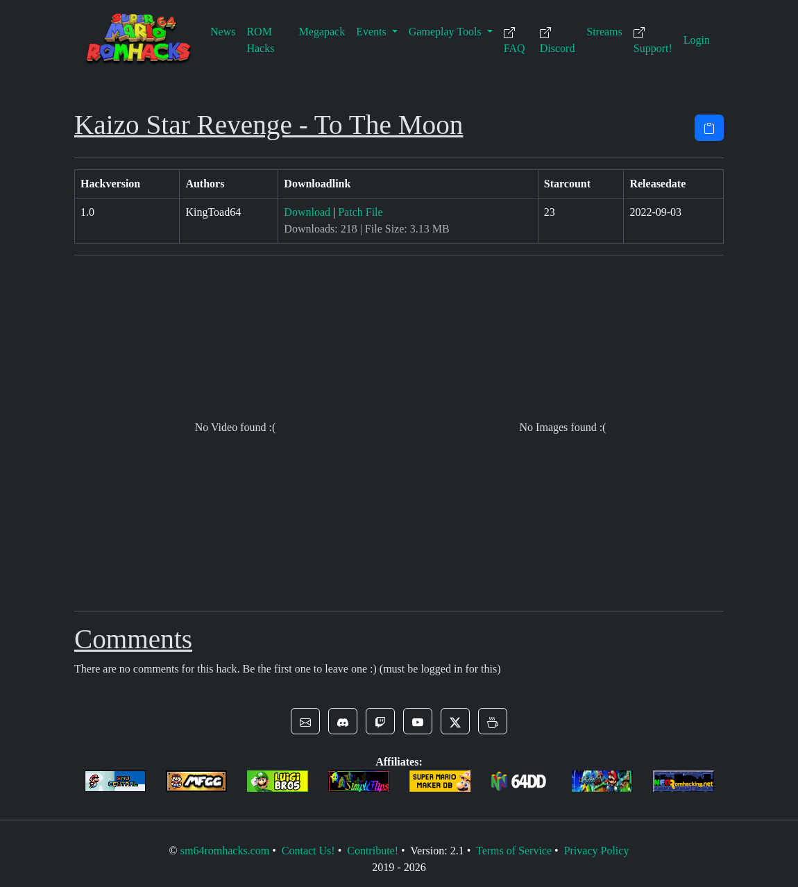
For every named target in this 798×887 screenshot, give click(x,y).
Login (697, 40)
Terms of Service (514, 850)
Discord (557, 40)
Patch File (360, 212)
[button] (305, 721)
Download (307, 212)
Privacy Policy (596, 850)
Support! (653, 40)
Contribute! (372, 850)
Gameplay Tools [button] (446, 31)
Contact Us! (308, 850)
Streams (604, 31)
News (222, 31)
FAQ (514, 40)
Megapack (322, 31)
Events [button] (372, 31)
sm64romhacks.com (224, 850)
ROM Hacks (260, 40)
